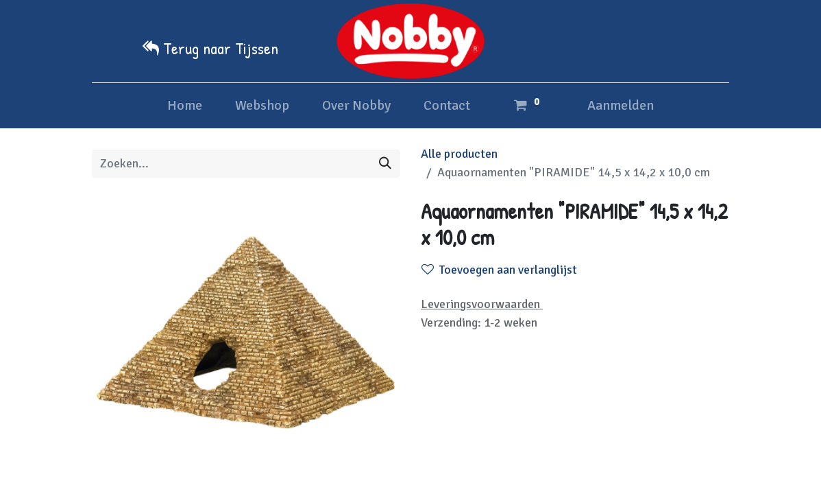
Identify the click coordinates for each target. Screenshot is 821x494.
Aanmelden (620, 105)
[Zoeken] (385, 164)
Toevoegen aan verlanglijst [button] (499, 269)
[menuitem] (185, 105)
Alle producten (459, 153)
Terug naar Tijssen (220, 48)
